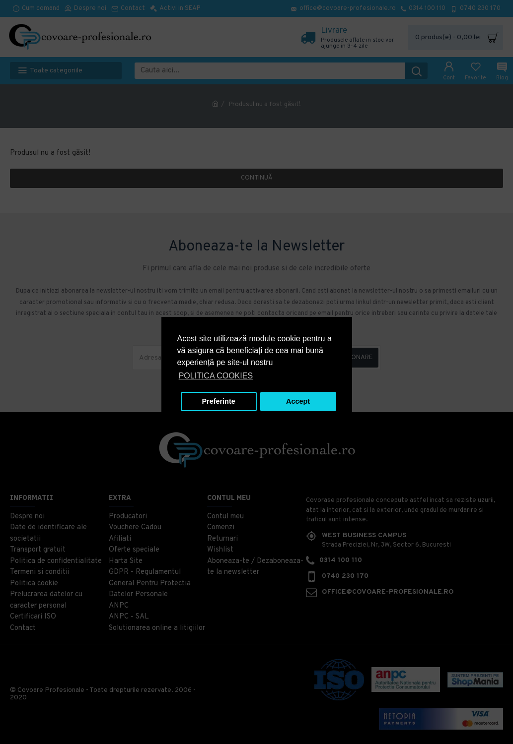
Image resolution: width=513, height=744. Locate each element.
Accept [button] (298, 401)
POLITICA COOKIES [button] (216, 376)
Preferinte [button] (218, 401)
